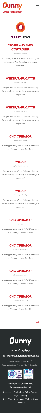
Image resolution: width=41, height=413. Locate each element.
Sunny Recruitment (12, 6)
